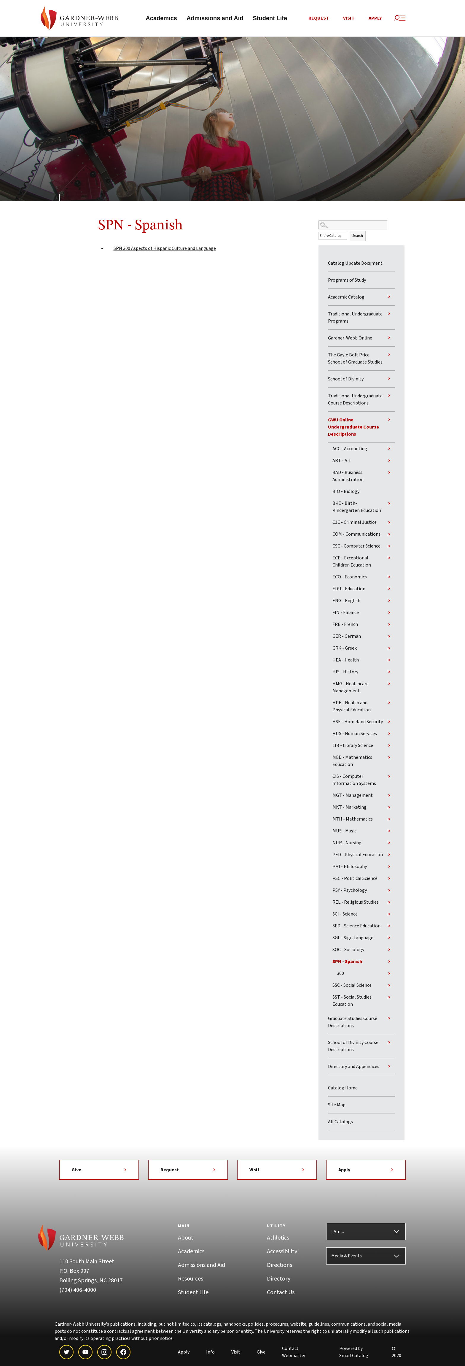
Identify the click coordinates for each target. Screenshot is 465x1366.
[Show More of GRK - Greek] (389, 648)
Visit (348, 18)
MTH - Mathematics (352, 819)
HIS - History (345, 672)
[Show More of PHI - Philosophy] (389, 867)
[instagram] (104, 1352)
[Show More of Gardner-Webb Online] (389, 338)
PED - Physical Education (357, 855)
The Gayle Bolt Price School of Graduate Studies (355, 359)
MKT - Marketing (349, 807)
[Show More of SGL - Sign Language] (389, 938)
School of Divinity (346, 379)
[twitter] (66, 1352)
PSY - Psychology (349, 890)
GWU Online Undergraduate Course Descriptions (353, 427)
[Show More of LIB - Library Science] (389, 746)
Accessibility (282, 1252)
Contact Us (280, 1293)
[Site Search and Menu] (399, 18)
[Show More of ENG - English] (389, 601)
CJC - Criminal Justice (354, 522)
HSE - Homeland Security (357, 722)
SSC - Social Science (352, 985)
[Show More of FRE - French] (389, 625)
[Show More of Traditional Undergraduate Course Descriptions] (389, 396)
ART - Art (341, 461)
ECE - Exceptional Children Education (351, 562)
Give (99, 1170)
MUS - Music (344, 831)
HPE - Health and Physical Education (351, 706)
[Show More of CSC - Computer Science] (389, 546)
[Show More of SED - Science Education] (389, 926)
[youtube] (85, 1352)
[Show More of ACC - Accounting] (389, 449)
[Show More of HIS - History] (389, 672)
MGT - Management (352, 795)
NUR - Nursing (347, 843)
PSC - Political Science (355, 878)
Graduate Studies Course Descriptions (352, 1022)
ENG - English (346, 601)
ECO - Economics (349, 577)
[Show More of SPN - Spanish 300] (389, 962)
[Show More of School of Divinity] (389, 379)
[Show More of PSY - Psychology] (389, 891)
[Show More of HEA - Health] (389, 660)
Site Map (336, 1105)
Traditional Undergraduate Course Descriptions (355, 400)
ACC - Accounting (349, 449)
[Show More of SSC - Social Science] (389, 986)
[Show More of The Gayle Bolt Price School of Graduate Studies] (389, 355)
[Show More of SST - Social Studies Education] (389, 997)
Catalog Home (343, 1088)
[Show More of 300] (389, 974)
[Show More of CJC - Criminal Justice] (389, 523)
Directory (278, 1279)
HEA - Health (345, 660)
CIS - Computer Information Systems (354, 780)
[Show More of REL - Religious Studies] (389, 902)
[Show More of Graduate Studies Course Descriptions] (389, 1018)
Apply (375, 18)
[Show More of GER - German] (389, 637)
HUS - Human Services (354, 734)
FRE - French (345, 624)
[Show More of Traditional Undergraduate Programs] (389, 314)
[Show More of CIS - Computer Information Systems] (389, 777)
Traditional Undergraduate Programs (355, 318)
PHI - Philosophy (349, 867)
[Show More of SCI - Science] (389, 914)
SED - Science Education (356, 926)
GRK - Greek (344, 648)
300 (340, 973)
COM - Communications (356, 534)
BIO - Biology (345, 491)
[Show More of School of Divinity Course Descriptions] (389, 1042)
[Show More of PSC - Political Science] (389, 879)
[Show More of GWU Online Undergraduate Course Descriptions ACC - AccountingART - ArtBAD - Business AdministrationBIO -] (389, 420)
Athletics (278, 1238)
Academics (161, 18)
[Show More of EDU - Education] (389, 589)
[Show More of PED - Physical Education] (389, 855)
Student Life (270, 18)
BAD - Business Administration (348, 476)
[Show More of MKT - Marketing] (389, 807)
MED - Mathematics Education (352, 761)
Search (357, 236)
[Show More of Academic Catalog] (389, 297)
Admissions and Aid (215, 18)
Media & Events (346, 1256)
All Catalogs (340, 1122)
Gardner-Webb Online (350, 338)
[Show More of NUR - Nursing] (389, 843)
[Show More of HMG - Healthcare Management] (389, 684)
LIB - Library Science (352, 746)
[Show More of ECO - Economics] (389, 577)
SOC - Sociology (348, 950)
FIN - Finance (345, 613)
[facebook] (123, 1352)
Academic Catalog (346, 297)
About (185, 1238)
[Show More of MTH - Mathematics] (389, 819)
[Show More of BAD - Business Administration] (389, 473)
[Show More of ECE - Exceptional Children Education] (389, 558)
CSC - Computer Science (356, 546)
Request (318, 18)
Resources (190, 1279)
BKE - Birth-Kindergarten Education (356, 507)
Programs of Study (347, 280)
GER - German (346, 636)
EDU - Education (348, 589)
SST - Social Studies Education (352, 1001)
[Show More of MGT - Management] (389, 796)
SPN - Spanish (347, 962)
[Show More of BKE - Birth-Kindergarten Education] (389, 504)
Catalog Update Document (355, 263)
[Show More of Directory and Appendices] (389, 1067)
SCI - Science (345, 914)
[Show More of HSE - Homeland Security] (389, 722)
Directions (279, 1265)
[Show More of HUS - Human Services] (389, 734)
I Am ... (337, 1232)
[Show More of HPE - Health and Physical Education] (389, 703)
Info (210, 1352)
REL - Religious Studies (355, 902)
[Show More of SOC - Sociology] (389, 950)
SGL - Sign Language (352, 938)
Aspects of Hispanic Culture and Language (165, 249)
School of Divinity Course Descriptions (353, 1046)
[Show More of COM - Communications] (389, 534)
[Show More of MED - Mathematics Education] (389, 758)
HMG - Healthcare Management (350, 687)
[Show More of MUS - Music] (389, 831)
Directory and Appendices (353, 1067)
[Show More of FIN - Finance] (389, 613)
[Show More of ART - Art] (389, 461)
